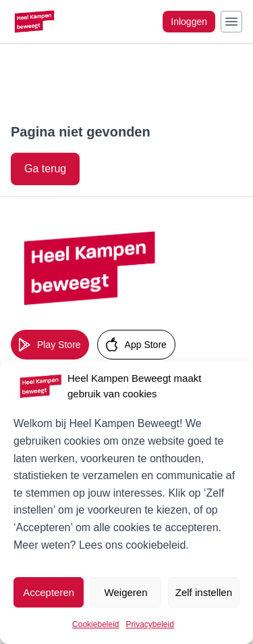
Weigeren (126, 592)
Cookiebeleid (95, 624)
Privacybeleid (150, 624)
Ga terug (45, 168)
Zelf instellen (203, 592)
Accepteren (48, 592)
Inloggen (189, 21)
